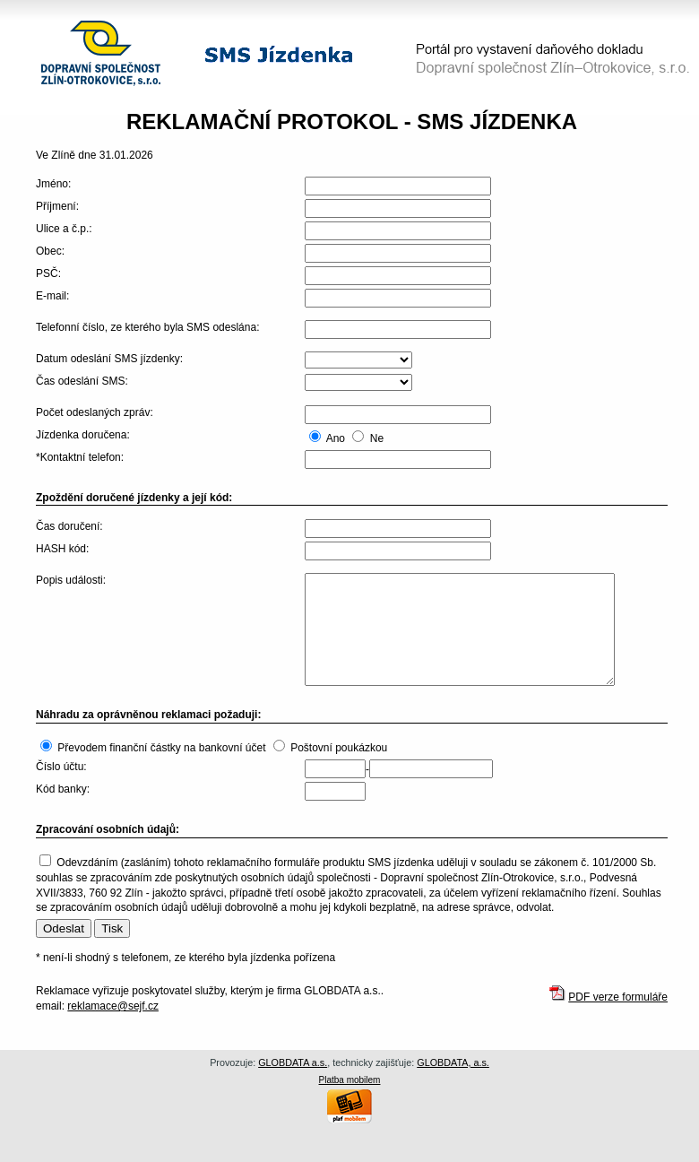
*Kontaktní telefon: (80, 457)
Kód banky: (63, 789)
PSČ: (48, 273)
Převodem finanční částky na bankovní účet (161, 747)
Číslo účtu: (61, 766)
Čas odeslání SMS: (82, 381)
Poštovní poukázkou (338, 747)
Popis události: (71, 580)
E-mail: (52, 296)
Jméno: (53, 184)
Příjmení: (57, 206)
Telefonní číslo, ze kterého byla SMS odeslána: (147, 327)
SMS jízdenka (278, 54)
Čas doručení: (69, 526)
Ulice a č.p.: (64, 228)
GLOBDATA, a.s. (453, 1062)
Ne (377, 438)
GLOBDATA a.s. (292, 1062)
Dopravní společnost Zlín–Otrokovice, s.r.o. (101, 53)
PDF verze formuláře (618, 997)
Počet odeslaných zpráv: (94, 412)
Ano (335, 438)
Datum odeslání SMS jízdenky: (109, 358)
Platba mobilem (350, 1080)
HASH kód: (62, 548)
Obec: (50, 251)
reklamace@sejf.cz (113, 1006)
